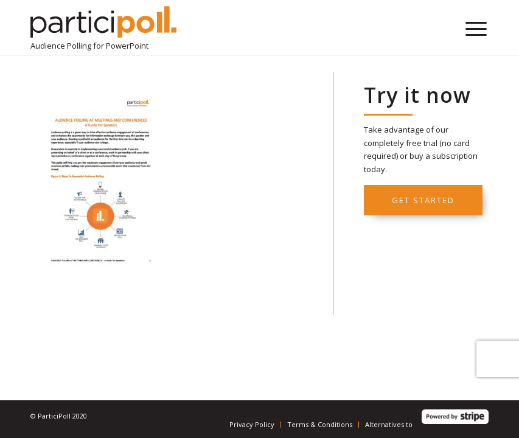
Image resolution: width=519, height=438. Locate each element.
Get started (423, 200)
